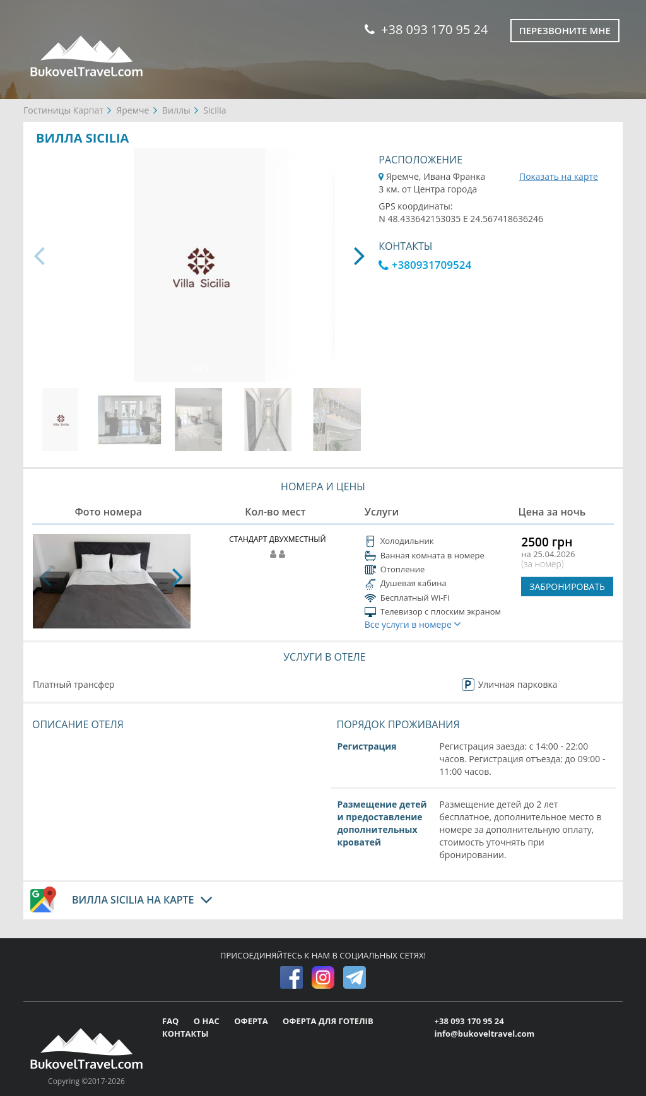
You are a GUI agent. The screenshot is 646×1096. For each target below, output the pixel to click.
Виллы (176, 110)
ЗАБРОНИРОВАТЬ (567, 586)
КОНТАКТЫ (185, 1033)
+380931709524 (425, 264)
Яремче (132, 110)
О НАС (207, 1021)
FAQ (171, 1021)
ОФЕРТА (252, 1021)
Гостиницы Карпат (63, 110)
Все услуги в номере (413, 624)
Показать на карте (558, 176)
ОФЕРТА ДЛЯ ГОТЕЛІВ (328, 1021)
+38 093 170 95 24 (426, 29)
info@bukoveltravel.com (485, 1033)
